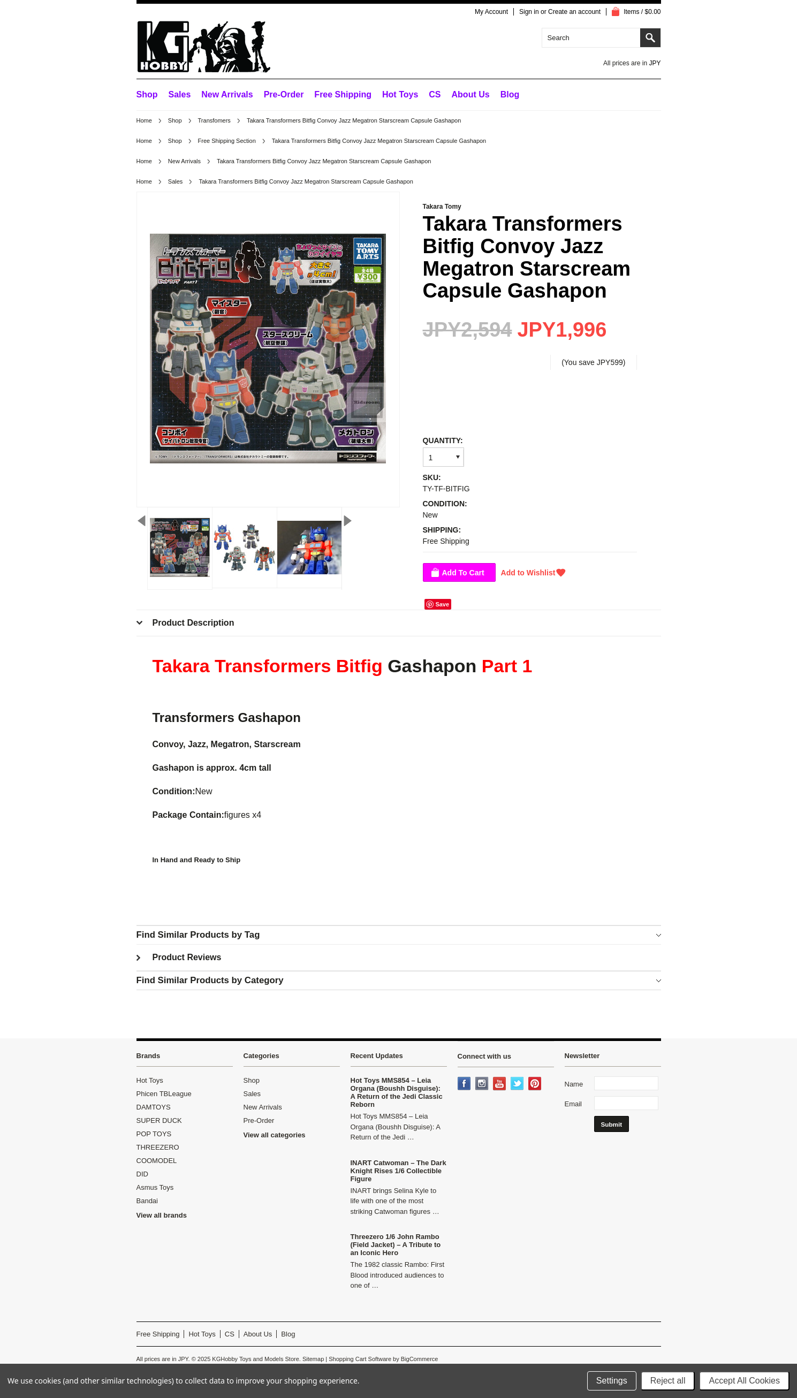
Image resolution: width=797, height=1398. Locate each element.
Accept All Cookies (744, 1380)
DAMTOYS (153, 1107)
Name (574, 1084)
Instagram (482, 1084)
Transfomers (214, 120)
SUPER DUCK (159, 1120)
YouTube (500, 1084)
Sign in (529, 12)
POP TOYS (154, 1134)
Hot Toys (149, 1080)
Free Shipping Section (227, 141)
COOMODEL (156, 1161)
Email (573, 1104)
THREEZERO (157, 1147)
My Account (491, 12)
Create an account (574, 12)
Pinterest (535, 1084)
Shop (147, 94)
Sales (180, 94)
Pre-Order (284, 94)
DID (142, 1174)
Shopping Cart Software (360, 1359)
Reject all (668, 1380)
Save (442, 604)
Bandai (147, 1201)
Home (144, 120)
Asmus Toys (155, 1187)
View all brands (161, 1215)
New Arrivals (227, 94)
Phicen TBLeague (164, 1094)
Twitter (518, 1084)
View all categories (275, 1135)
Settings (611, 1380)
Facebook (465, 1084)
